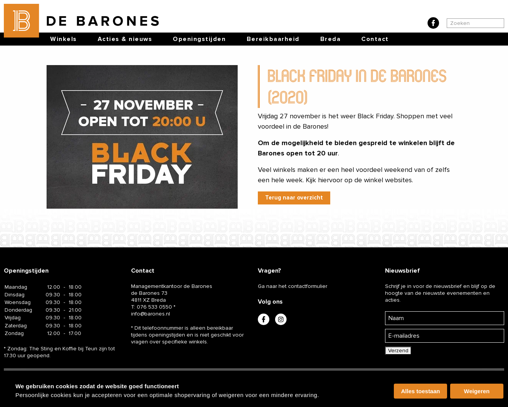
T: (151, 307)
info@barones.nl (150, 314)
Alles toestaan (420, 391)
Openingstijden (199, 39)
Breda (330, 39)
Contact (375, 39)
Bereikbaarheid (273, 39)
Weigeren (477, 391)
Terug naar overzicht (294, 197)
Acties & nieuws (125, 39)
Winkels (63, 39)
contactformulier (307, 286)
